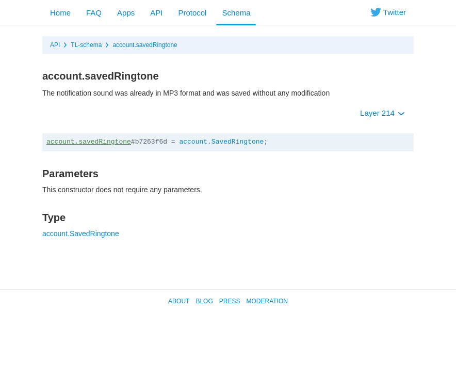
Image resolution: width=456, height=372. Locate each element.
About (178, 301)
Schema (236, 12)
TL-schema (86, 45)
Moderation (266, 301)
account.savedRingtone (144, 45)
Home (60, 12)
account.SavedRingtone (221, 142)
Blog (204, 301)
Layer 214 (382, 113)
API (156, 12)
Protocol (192, 12)
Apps (126, 12)
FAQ (94, 12)
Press (229, 301)
